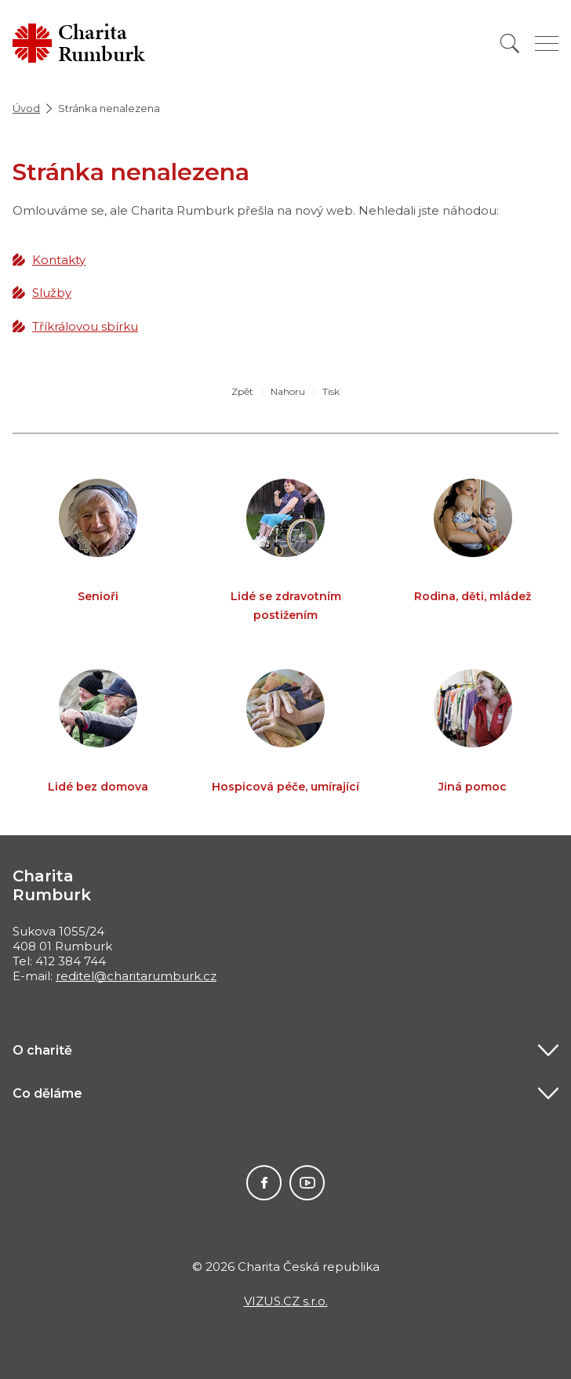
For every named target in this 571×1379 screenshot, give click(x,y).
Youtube (307, 1182)
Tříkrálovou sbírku (85, 326)
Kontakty (58, 259)
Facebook (264, 1182)
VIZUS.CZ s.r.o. (286, 1301)
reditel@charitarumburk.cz (136, 975)
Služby (51, 292)
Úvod (26, 108)
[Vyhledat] (510, 43)
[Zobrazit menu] (546, 43)
